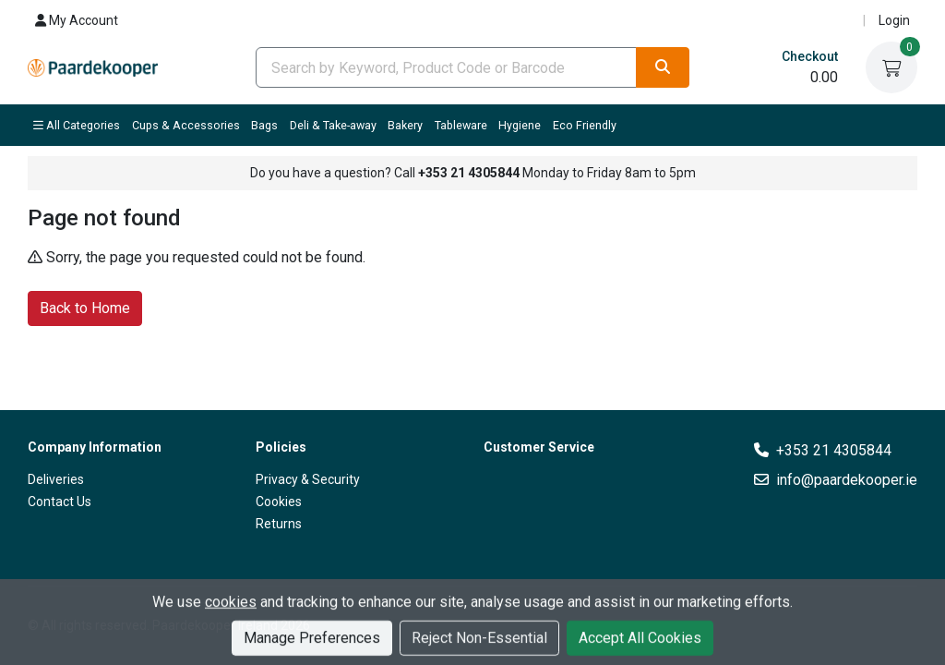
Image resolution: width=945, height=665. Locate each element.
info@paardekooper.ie (846, 480)
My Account (76, 20)
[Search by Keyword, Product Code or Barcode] (446, 67)
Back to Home (85, 307)
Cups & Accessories (186, 125)
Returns (279, 523)
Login (894, 20)
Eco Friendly (584, 125)
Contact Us (59, 501)
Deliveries (56, 479)
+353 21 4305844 (833, 450)
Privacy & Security (308, 479)
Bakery (405, 125)
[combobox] (446, 67)
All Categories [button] (76, 125)
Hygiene (519, 125)
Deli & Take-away (333, 125)
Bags (264, 125)
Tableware (461, 125)
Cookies (279, 501)
